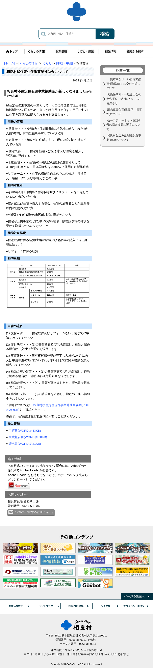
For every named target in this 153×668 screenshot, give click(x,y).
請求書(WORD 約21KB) (25, 443)
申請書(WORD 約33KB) (25, 430)
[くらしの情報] (28, 63)
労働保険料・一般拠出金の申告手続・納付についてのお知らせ (123, 99)
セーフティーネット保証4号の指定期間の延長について (123, 125)
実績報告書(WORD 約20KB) (28, 437)
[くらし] (47, 63)
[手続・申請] (64, 63)
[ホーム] (9, 63)
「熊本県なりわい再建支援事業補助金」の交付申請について (123, 84)
